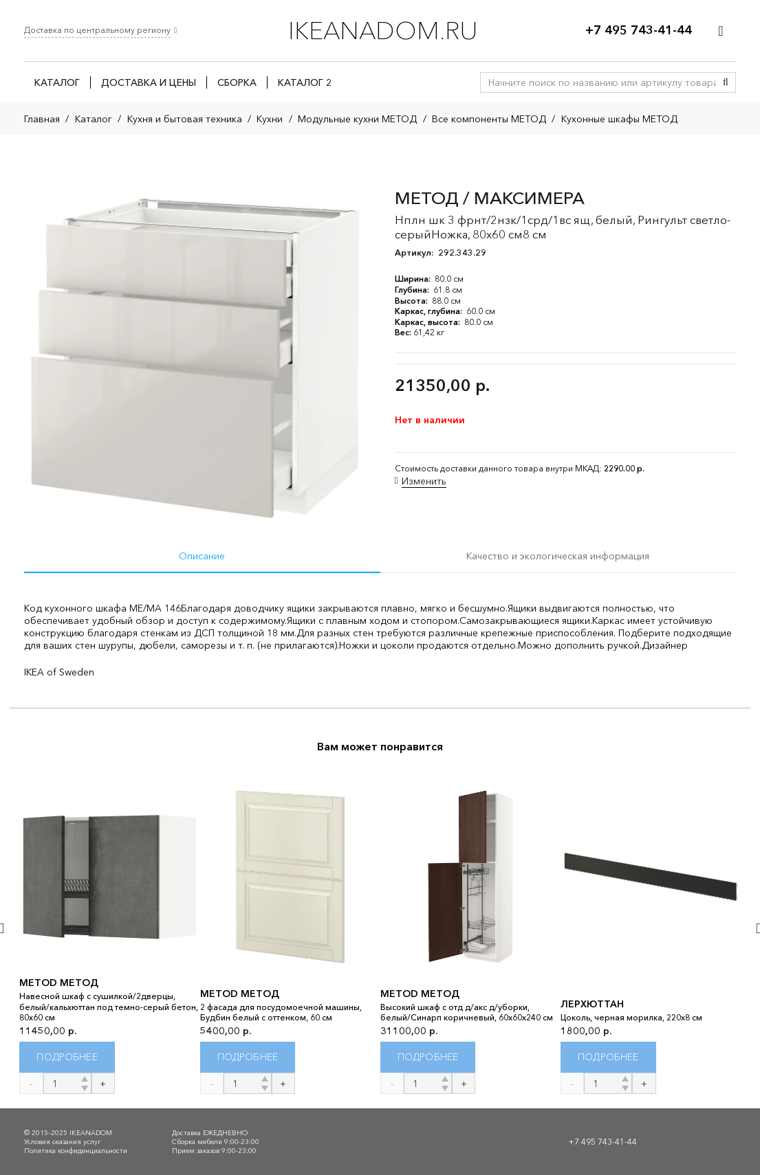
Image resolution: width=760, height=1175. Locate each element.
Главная (42, 119)
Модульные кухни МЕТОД (357, 119)
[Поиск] (725, 82)
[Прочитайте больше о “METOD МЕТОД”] (67, 1057)
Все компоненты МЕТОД (489, 119)
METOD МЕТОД (58, 982)
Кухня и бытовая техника (184, 119)
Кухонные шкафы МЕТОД (619, 119)
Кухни (270, 119)
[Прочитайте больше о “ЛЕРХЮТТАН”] (608, 1057)
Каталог (93, 119)
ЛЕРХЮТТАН (592, 1004)
